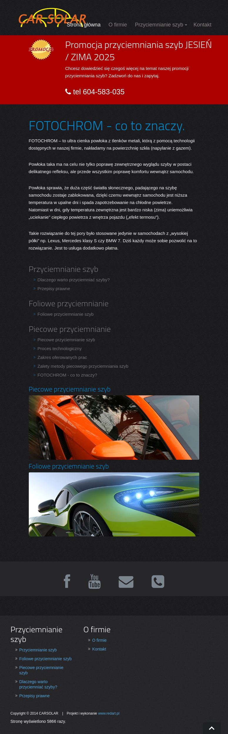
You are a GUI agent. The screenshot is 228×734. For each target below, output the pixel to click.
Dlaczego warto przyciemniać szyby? (74, 279)
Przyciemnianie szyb (159, 25)
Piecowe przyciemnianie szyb (66, 339)
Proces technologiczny (60, 348)
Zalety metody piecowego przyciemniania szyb (83, 366)
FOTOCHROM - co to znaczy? (67, 374)
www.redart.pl (109, 713)
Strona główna (83, 25)
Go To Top (212, 728)
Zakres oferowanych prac (62, 357)
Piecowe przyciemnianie (70, 328)
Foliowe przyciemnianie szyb (66, 314)
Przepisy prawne (54, 288)
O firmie (117, 25)
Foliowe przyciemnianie (69, 303)
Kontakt (202, 25)
